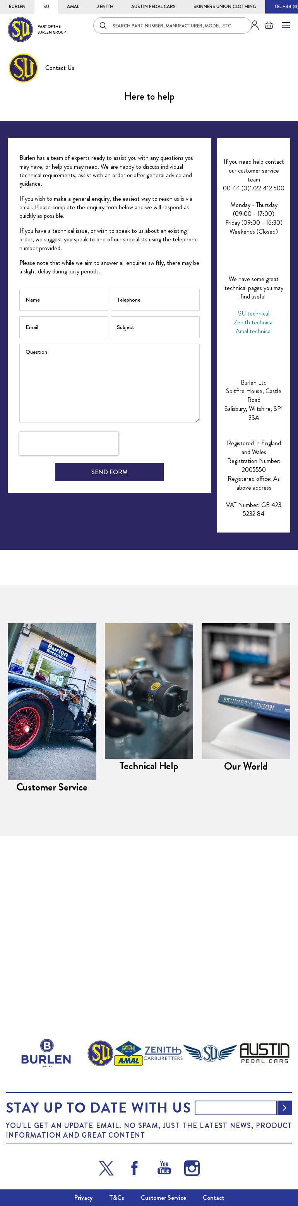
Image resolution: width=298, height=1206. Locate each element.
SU (46, 6)
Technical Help (149, 844)
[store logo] (37, 29)
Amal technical (254, 476)
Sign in (251, 25)
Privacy (83, 1197)
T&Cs (116, 1197)
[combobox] (172, 25)
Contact (213, 1197)
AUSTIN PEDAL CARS (153, 6)
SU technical (253, 459)
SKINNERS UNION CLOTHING (225, 6)
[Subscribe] (284, 1108)
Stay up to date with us (98, 1108)
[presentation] (68, 589)
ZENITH (105, 6)
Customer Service (52, 854)
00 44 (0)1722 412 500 (253, 334)
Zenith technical (254, 468)
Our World (246, 844)
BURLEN (17, 6)
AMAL (73, 6)
